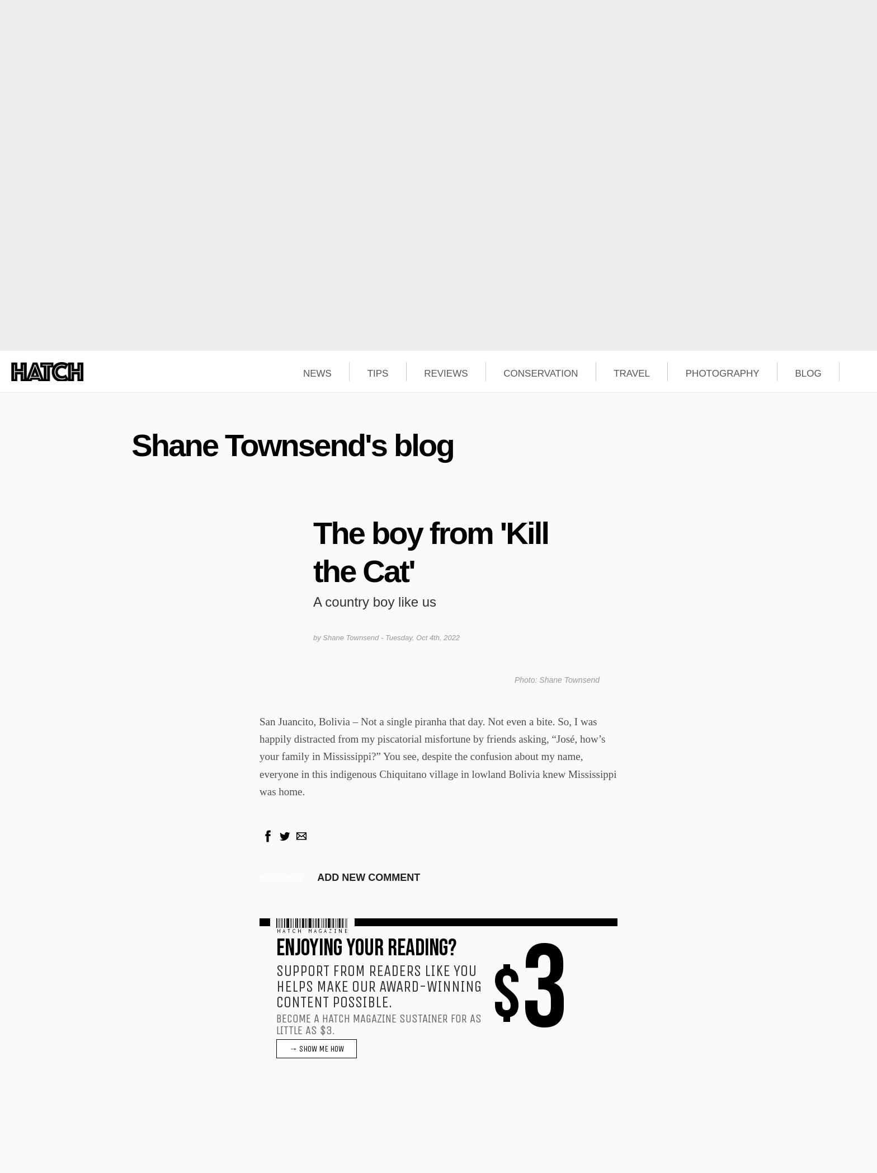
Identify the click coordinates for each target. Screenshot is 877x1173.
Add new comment (368, 877)
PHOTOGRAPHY (723, 374)
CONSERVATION (540, 374)
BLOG (808, 374)
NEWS (317, 374)
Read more (282, 878)
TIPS (378, 374)
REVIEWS (446, 374)
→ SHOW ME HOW (316, 1049)
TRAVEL (632, 374)
